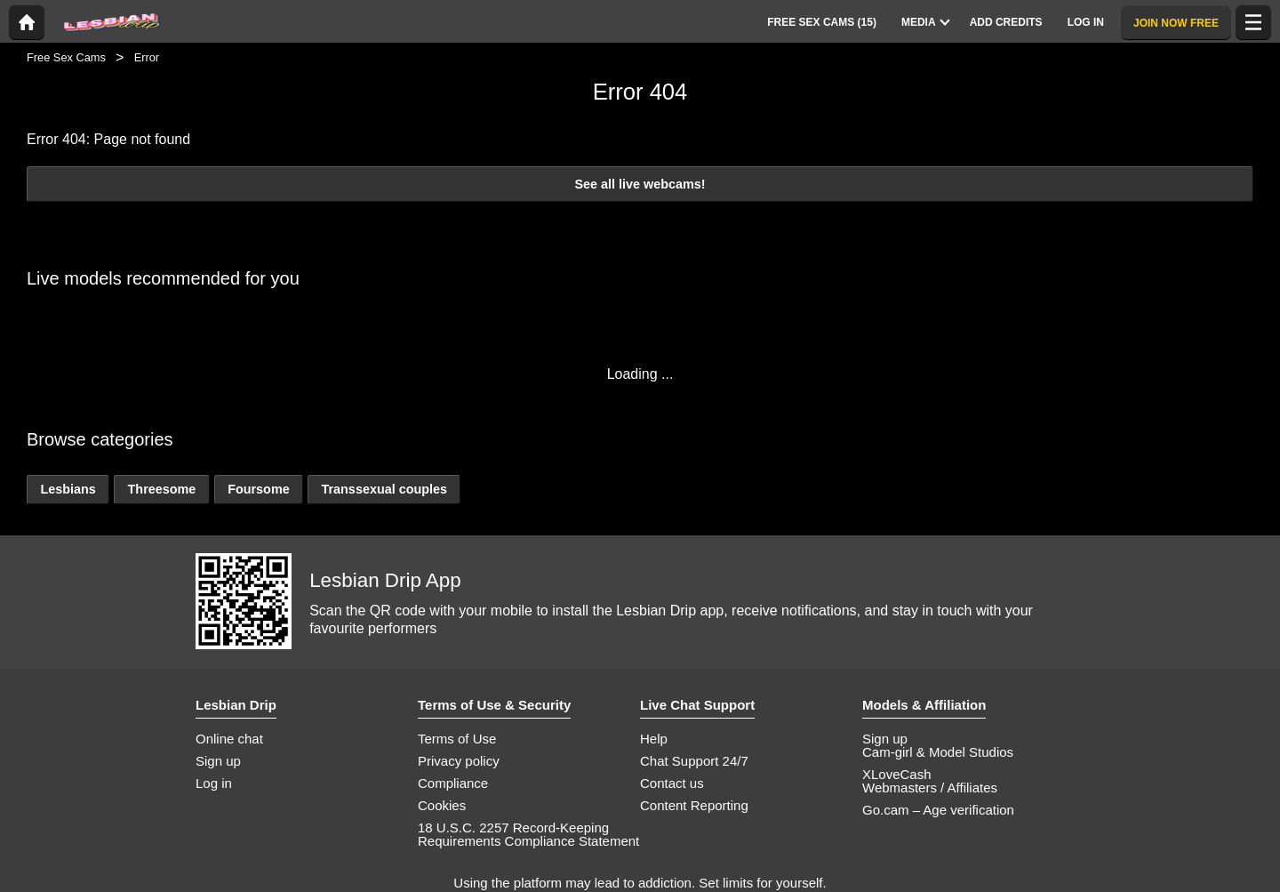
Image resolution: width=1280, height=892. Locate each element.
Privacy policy (459, 760)
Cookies (442, 805)
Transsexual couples (384, 489)
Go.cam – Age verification (938, 809)
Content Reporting (694, 805)
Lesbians (67, 489)
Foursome (259, 489)
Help (654, 738)
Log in (214, 783)
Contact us (672, 783)
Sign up (218, 760)
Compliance (453, 783)
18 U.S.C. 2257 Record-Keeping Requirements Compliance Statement (528, 834)
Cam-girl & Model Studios (937, 751)
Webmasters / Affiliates (929, 787)
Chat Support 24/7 (694, 760)
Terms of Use (457, 738)
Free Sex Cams (66, 57)
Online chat (229, 738)
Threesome (162, 489)
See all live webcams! (639, 184)
